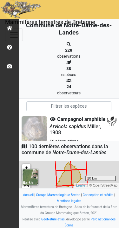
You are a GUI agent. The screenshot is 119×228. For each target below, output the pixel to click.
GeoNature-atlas (53, 219)
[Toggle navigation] (14, 34)
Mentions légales (69, 201)
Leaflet (81, 185)
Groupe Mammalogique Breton (58, 195)
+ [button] (26, 168)
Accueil (28, 195)
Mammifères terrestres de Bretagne (50, 22)
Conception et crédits (98, 195)
